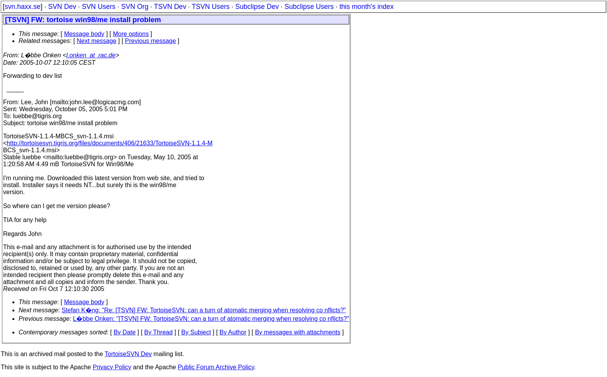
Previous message (150, 41)
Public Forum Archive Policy (216, 367)
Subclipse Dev (257, 6)
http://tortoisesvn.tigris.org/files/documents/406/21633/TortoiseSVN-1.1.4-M (110, 143)
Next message (96, 41)
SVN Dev (62, 6)
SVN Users (98, 6)
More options (131, 34)
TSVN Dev (170, 6)
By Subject (196, 332)
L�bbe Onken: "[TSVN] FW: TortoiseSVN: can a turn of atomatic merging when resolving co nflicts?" (211, 318)
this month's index (367, 6)
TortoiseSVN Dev (128, 354)
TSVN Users (211, 6)
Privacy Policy (112, 367)
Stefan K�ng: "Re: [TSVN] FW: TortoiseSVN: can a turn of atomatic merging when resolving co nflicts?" (204, 310)
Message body (84, 34)
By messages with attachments (298, 332)
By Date (124, 332)
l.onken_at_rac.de (90, 55)
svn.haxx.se (23, 6)
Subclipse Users (309, 6)
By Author (232, 332)
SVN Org (134, 6)
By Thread (158, 332)
